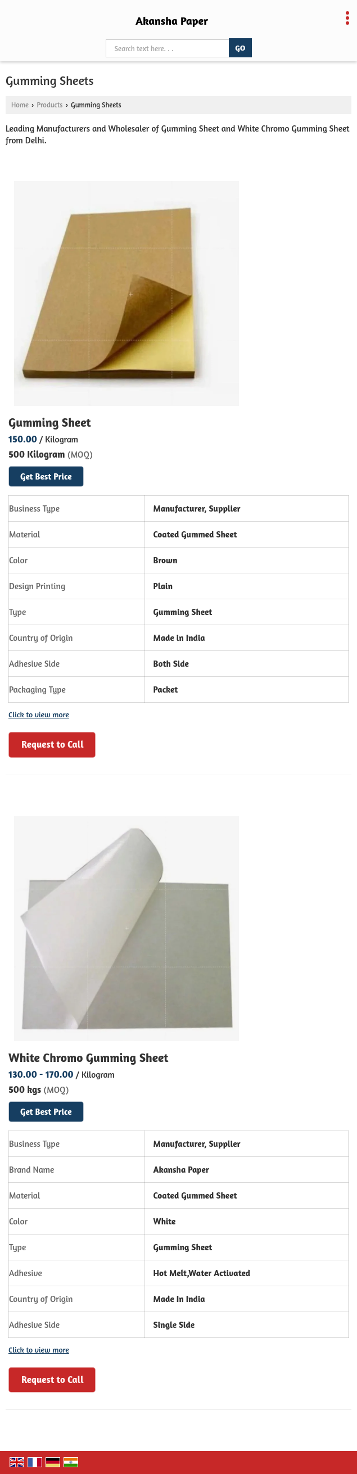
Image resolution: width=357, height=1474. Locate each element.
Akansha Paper (171, 20)
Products (49, 105)
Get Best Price (46, 476)
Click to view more (38, 714)
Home (20, 105)
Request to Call (52, 744)
